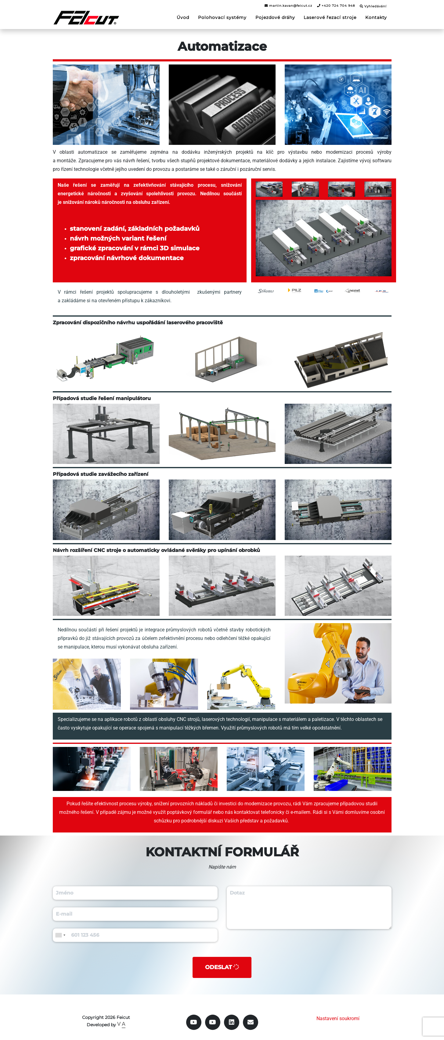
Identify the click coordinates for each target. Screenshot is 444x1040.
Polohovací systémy (222, 17)
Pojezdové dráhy (275, 17)
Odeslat (222, 967)
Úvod (183, 17)
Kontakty (376, 17)
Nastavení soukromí (337, 1018)
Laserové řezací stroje (330, 17)
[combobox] (60, 935)
